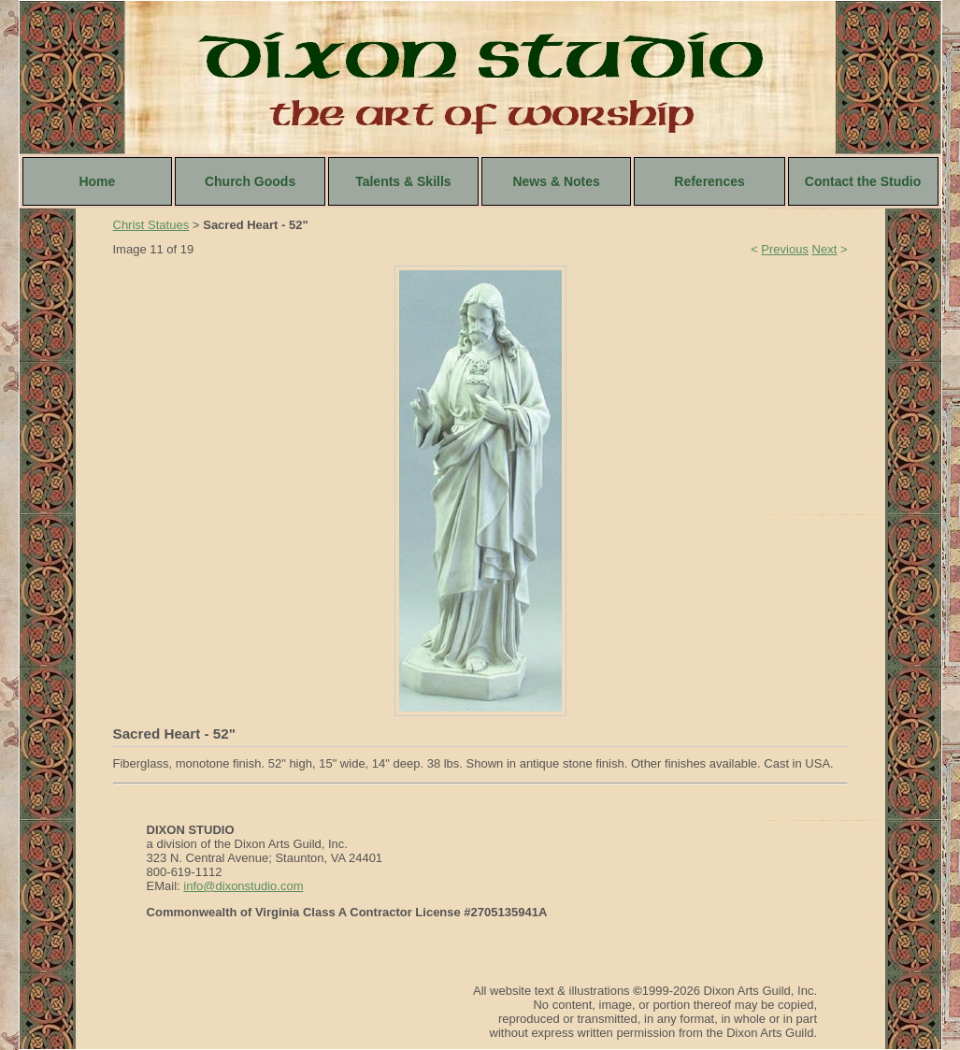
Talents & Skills (403, 181)
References (709, 181)
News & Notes (555, 181)
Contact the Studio (863, 181)
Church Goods (250, 181)
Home (97, 181)
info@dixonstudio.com (243, 886)
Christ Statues (151, 225)
